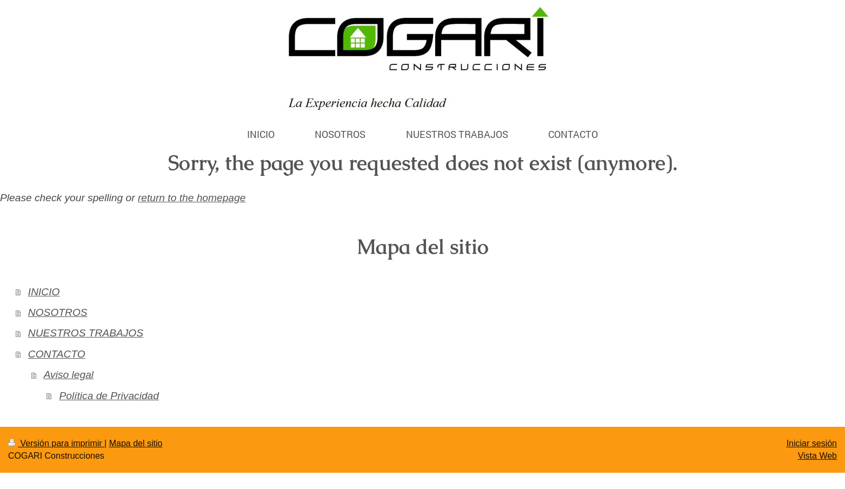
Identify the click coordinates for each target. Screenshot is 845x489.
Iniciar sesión (812, 443)
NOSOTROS (58, 312)
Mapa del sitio (136, 443)
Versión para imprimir (56, 443)
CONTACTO (56, 354)
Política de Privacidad (109, 395)
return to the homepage (191, 197)
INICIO (44, 292)
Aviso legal (69, 374)
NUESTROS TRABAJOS (85, 333)
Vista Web (817, 455)
